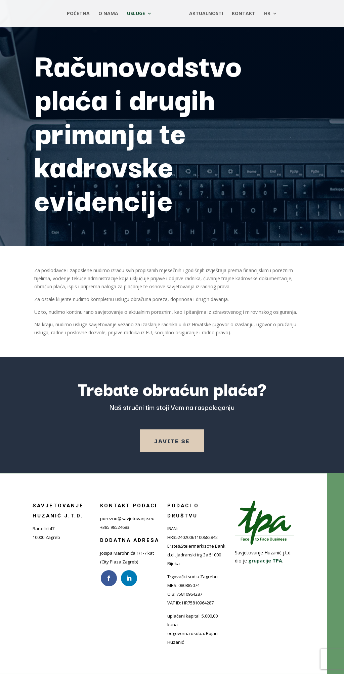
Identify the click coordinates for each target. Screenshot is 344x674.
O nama (108, 13)
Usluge (136, 13)
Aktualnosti (206, 13)
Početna (78, 13)
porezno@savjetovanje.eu (127, 518)
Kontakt (243, 13)
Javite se (172, 440)
